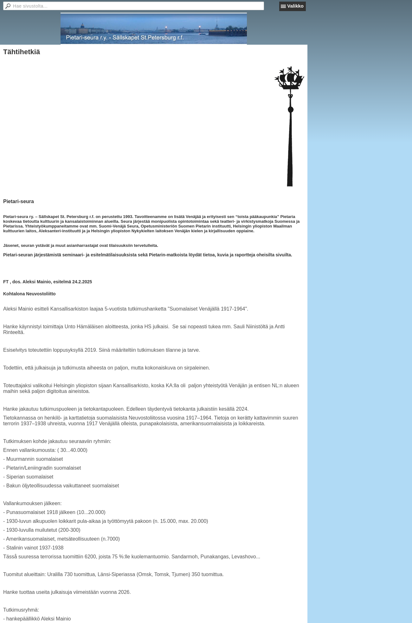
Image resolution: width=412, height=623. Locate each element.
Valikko (295, 6)
